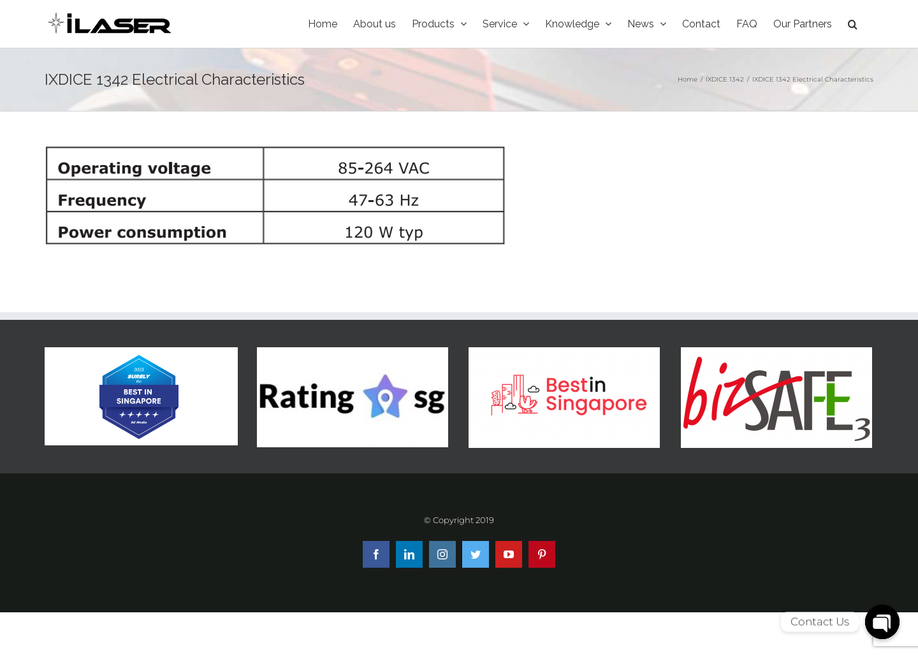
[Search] (852, 24)
